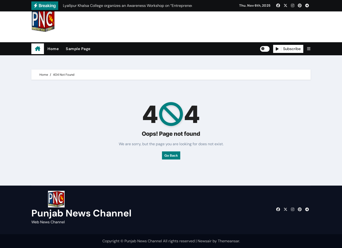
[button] (309, 49)
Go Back (171, 155)
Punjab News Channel (61, 35)
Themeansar (228, 241)
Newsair (205, 241)
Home (53, 48)
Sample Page (78, 48)
